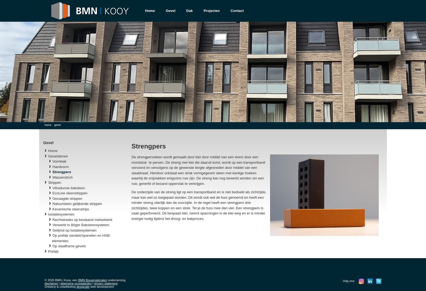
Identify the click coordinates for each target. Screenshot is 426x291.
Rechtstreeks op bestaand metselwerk (82, 220)
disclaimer (51, 283)
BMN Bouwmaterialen (92, 280)
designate (83, 286)
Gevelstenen (58, 156)
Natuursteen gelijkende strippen (77, 204)
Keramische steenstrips (70, 209)
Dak (189, 11)
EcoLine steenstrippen (69, 193)
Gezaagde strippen (67, 199)
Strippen (54, 183)
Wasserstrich (62, 177)
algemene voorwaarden (76, 283)
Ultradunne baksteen (68, 188)
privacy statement (105, 283)
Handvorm (60, 167)
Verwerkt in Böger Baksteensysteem (80, 225)
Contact (237, 11)
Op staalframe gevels (69, 246)
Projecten (211, 11)
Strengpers (61, 172)
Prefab (53, 251)
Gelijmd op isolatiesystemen (74, 230)
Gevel (170, 11)
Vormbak (59, 161)
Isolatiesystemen (61, 214)
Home (150, 11)
